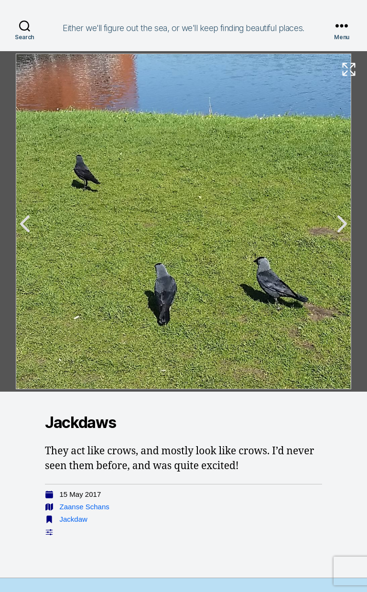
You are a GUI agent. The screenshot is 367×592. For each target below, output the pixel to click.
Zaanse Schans (84, 507)
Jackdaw (73, 519)
